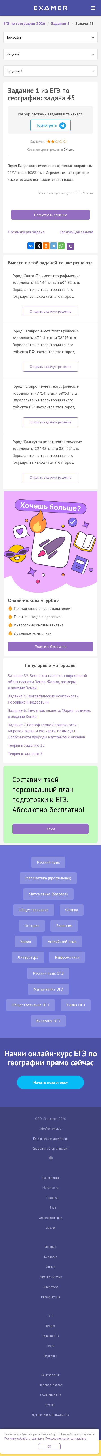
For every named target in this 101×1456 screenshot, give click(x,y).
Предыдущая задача (26, 232)
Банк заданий (50, 1375)
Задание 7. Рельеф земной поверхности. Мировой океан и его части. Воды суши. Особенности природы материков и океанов (46, 730)
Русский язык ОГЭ (48, 973)
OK (49, 1447)
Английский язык (62, 941)
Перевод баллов (50, 1385)
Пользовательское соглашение (65, 1439)
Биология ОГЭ (48, 1020)
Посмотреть (50, 125)
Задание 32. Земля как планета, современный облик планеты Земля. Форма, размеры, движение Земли (47, 681)
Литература (28, 957)
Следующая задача (76, 232)
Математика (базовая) (48, 893)
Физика (71, 909)
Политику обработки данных (23, 1439)
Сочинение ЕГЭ (50, 1395)
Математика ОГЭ (48, 989)
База (53, 1208)
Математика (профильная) (48, 878)
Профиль (52, 1198)
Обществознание (33, 909)
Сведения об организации (50, 1148)
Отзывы (50, 1405)
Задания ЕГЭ (50, 1336)
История (31, 925)
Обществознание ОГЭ (30, 1004)
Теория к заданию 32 (26, 745)
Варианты (50, 1356)
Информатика (67, 957)
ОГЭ (50, 1316)
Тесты (51, 1346)
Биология (64, 925)
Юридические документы (50, 1139)
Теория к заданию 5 (25, 753)
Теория (51, 1326)
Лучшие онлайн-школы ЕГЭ (50, 1415)
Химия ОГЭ (75, 1004)
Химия (25, 941)
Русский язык (48, 862)
